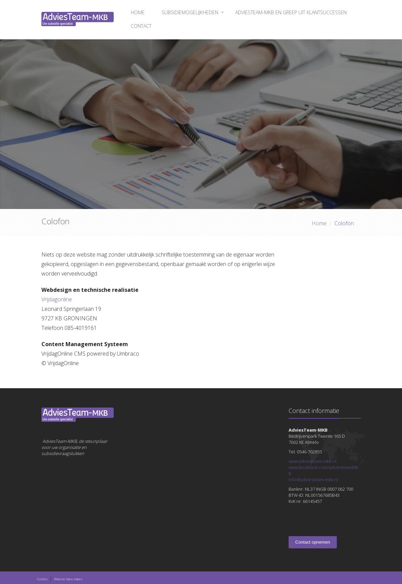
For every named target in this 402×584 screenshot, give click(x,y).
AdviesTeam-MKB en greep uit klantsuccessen (291, 12)
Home (138, 12)
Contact (141, 26)
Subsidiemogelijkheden (190, 12)
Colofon (42, 579)
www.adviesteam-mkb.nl (312, 461)
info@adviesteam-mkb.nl (313, 479)
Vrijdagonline (56, 299)
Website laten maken (68, 579)
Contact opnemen (312, 542)
